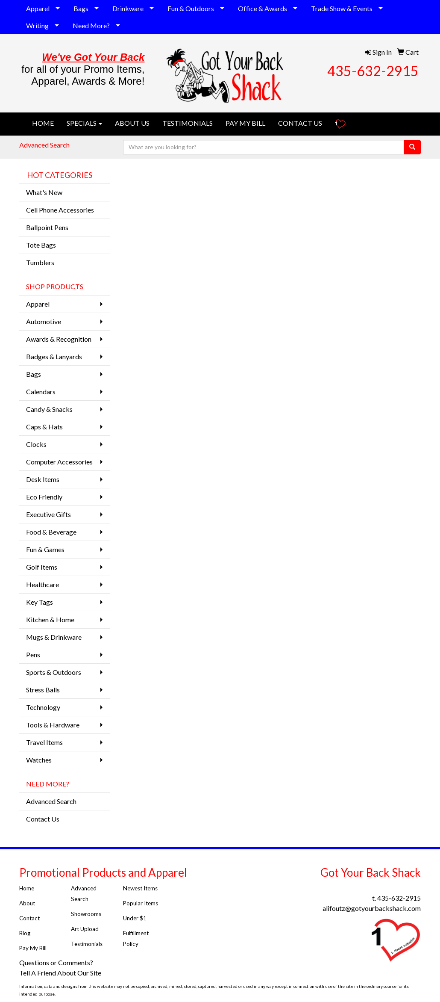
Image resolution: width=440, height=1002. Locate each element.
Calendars (41, 391)
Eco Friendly (44, 497)
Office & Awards (262, 8)
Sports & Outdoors (53, 672)
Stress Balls (43, 690)
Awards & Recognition (58, 339)
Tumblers (40, 262)
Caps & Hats (44, 427)
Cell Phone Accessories (60, 210)
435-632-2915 (373, 70)
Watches (39, 760)
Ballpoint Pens (47, 227)
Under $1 (135, 918)
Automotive (43, 321)
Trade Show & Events (342, 8)
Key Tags (39, 602)
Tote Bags (41, 245)
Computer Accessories (59, 462)
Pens (33, 654)
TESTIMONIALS (187, 123)
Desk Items (42, 479)
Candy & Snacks (49, 409)
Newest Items (140, 888)
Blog (24, 933)
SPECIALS (84, 123)
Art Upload (85, 928)
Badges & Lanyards (54, 356)
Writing (37, 25)
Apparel (38, 8)
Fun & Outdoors (190, 8)
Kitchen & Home (50, 619)
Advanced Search (44, 145)
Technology (43, 707)
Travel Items (44, 742)
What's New (44, 192)
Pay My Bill (33, 948)
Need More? (91, 25)
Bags (80, 8)
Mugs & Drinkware (54, 637)
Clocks (36, 444)
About (27, 903)
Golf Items (41, 567)
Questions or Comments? (56, 962)
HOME (43, 123)
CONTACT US (300, 123)
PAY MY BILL (245, 123)
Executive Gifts (48, 514)
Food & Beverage (51, 532)
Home (26, 888)
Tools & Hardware (52, 725)
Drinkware (128, 8)
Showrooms (86, 913)
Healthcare (42, 584)
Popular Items (140, 903)
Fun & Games (45, 549)
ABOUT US (132, 123)
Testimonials (87, 943)
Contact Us (42, 819)
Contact (29, 918)
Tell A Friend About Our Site (61, 973)
